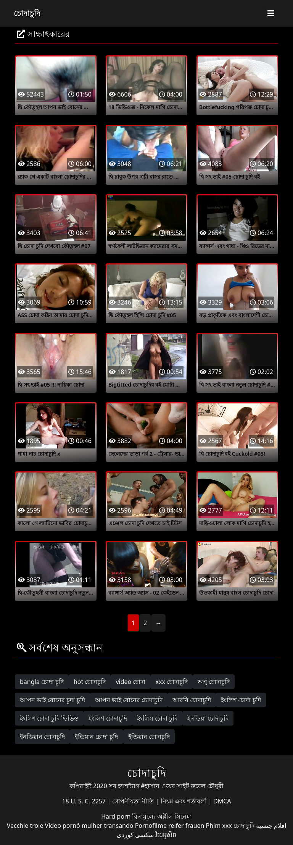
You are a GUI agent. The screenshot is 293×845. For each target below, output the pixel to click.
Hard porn (116, 816)
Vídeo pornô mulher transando (89, 825)
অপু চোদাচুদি (214, 681)
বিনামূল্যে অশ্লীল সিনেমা (162, 816)
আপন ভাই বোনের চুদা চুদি (52, 700)
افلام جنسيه (271, 825)
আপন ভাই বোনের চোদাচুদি (129, 700)
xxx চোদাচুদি (171, 681)
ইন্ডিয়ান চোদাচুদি (149, 736)
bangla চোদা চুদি (42, 681)
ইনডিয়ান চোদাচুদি (42, 736)
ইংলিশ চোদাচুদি (108, 718)
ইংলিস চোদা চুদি (157, 718)
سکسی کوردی (135, 834)
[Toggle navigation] (270, 13)
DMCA (222, 801)
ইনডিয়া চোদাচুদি (208, 718)
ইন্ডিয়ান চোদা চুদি (96, 736)
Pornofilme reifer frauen (169, 825)
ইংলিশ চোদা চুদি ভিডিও (49, 718)
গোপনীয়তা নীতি (133, 801)
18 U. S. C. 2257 (84, 801)
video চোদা (130, 681)
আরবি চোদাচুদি (191, 700)
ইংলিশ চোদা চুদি (241, 700)
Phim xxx (219, 825)
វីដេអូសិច (165, 834)
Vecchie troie (25, 825)
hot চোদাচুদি (90, 681)
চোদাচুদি (27, 13)
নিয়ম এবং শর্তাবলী (184, 801)
